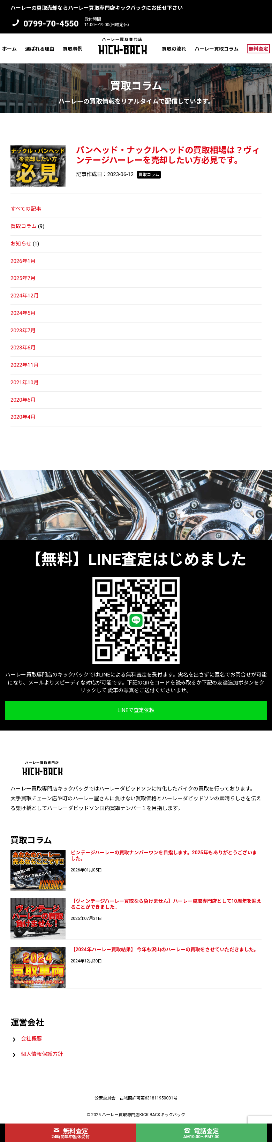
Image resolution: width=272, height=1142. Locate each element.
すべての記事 (25, 209)
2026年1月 (23, 261)
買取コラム (23, 226)
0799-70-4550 (51, 24)
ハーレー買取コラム (217, 49)
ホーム (9, 49)
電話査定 (201, 1131)
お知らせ (20, 244)
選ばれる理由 (39, 49)
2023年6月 (23, 348)
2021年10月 (24, 382)
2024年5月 (23, 313)
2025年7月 (23, 278)
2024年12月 (24, 296)
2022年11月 (24, 365)
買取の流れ (174, 49)
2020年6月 (23, 400)
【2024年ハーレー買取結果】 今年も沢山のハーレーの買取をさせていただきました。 (165, 949)
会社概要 (31, 1039)
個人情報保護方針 (42, 1054)
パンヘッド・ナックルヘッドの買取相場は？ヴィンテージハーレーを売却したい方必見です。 (168, 155)
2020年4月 (23, 417)
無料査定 (258, 49)
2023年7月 (23, 330)
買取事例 (72, 49)
